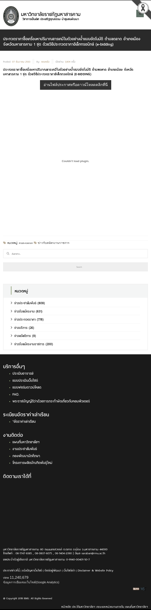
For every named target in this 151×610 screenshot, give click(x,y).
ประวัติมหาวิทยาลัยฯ (83, 606)
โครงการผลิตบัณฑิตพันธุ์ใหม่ (32, 462)
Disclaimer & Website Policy (95, 570)
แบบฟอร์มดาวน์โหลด (26, 387)
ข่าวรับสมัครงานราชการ (53, 242)
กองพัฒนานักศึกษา (26, 455)
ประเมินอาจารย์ (22, 373)
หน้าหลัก (66, 606)
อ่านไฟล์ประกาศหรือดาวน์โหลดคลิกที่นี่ (76, 85)
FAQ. (15, 394)
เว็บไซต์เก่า (69, 570)
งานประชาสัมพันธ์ (24, 448)
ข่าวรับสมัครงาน (23, 311)
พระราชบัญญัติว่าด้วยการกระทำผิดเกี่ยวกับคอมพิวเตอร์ (51, 401)
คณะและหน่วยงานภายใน (110, 606)
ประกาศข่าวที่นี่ (11, 570)
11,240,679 (19, 577)
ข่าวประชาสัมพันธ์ (23, 302)
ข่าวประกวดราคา (26, 243)
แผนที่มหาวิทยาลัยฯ (25, 441)
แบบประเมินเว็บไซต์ (25, 380)
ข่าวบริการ (19, 327)
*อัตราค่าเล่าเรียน (24, 421)
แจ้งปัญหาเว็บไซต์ (32, 570)
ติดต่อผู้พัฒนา (53, 570)
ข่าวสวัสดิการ (21, 335)
